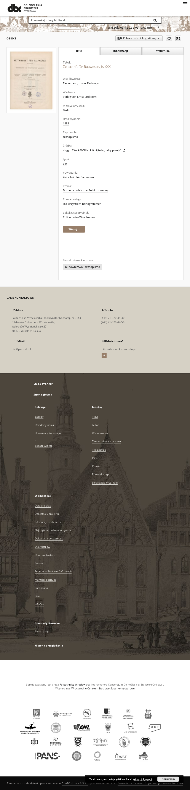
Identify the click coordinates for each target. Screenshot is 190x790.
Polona (39, 563)
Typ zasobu (99, 449)
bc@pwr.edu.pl (22, 349)
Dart (37, 596)
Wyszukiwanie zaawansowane (130, 27)
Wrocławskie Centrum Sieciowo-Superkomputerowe (103, 688)
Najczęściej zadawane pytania (53, 530)
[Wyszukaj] (155, 20)
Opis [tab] (79, 51)
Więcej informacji (142, 779)
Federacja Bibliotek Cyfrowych (53, 571)
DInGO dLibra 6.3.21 (75, 783)
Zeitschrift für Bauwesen (78, 177)
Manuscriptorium (45, 580)
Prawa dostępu (101, 474)
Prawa (96, 466)
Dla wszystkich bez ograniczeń (82, 204)
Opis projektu (43, 505)
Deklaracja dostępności (49, 538)
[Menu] (185, 3)
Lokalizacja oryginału (105, 482)
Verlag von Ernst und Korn (80, 97)
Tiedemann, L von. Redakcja (81, 83)
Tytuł (95, 417)
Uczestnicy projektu (47, 514)
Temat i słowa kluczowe (106, 441)
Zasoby (39, 417)
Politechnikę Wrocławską (74, 684)
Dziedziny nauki (44, 425)
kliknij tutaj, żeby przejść (108, 150)
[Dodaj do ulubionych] (169, 38)
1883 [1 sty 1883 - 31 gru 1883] (66, 123)
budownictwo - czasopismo (82, 267)
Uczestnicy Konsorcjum (49, 433)
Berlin (66, 110)
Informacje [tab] (120, 51)
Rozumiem (168, 779)
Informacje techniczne (48, 522)
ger (65, 164)
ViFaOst (39, 604)
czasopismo (70, 137)
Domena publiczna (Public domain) (85, 190)
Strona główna (43, 394)
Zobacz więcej (43, 446)
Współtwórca (100, 433)
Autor (95, 425)
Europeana (41, 588)
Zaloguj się (41, 631)
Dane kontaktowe (45, 555)
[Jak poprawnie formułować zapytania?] (158, 27)
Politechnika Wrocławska (79, 217)
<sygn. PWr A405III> (75, 150)
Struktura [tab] (163, 51)
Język (95, 458)
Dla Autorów (42, 547)
